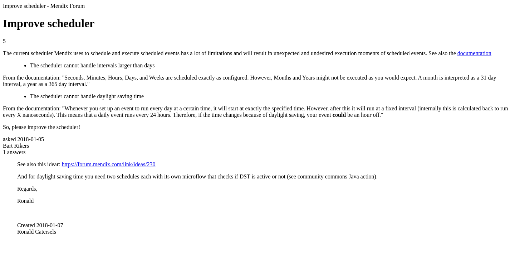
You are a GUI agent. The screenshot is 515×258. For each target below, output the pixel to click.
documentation (474, 53)
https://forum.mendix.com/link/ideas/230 (108, 164)
